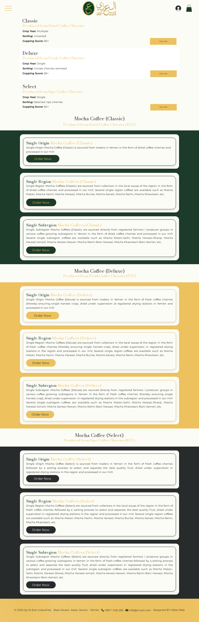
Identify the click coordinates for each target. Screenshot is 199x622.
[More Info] (163, 41)
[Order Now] (42, 158)
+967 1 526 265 (113, 610)
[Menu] (8, 8)
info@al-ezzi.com (140, 610)
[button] (189, 8)
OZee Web (178, 610)
